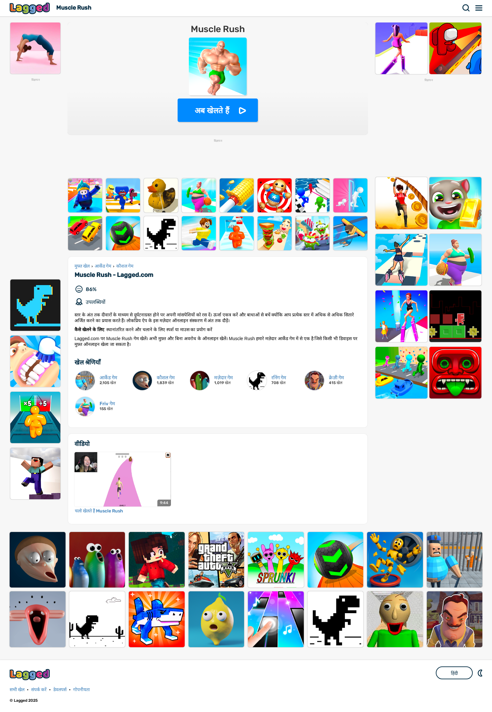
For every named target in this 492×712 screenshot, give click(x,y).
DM (480, 672)
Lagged (30, 8)
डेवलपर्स (59, 689)
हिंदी (454, 673)
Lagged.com (30, 674)
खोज (466, 8)
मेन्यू (479, 8)
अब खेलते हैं (212, 110)
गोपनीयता (81, 689)
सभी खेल (17, 689)
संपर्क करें (39, 689)
